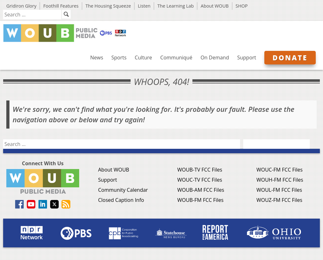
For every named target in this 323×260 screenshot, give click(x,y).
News (96, 57)
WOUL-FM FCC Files (279, 189)
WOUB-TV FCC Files (199, 169)
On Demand (215, 57)
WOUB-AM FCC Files (200, 189)
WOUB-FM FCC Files (200, 200)
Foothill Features (61, 6)
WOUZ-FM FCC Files (279, 200)
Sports (118, 57)
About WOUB (215, 6)
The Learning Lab (175, 6)
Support (246, 57)
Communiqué (176, 57)
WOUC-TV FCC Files (199, 179)
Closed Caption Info (121, 200)
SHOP (242, 6)
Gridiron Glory (21, 6)
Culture (143, 57)
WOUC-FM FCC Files (279, 169)
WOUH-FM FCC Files (279, 179)
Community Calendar (123, 189)
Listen (144, 6)
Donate (290, 57)
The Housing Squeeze (108, 6)
